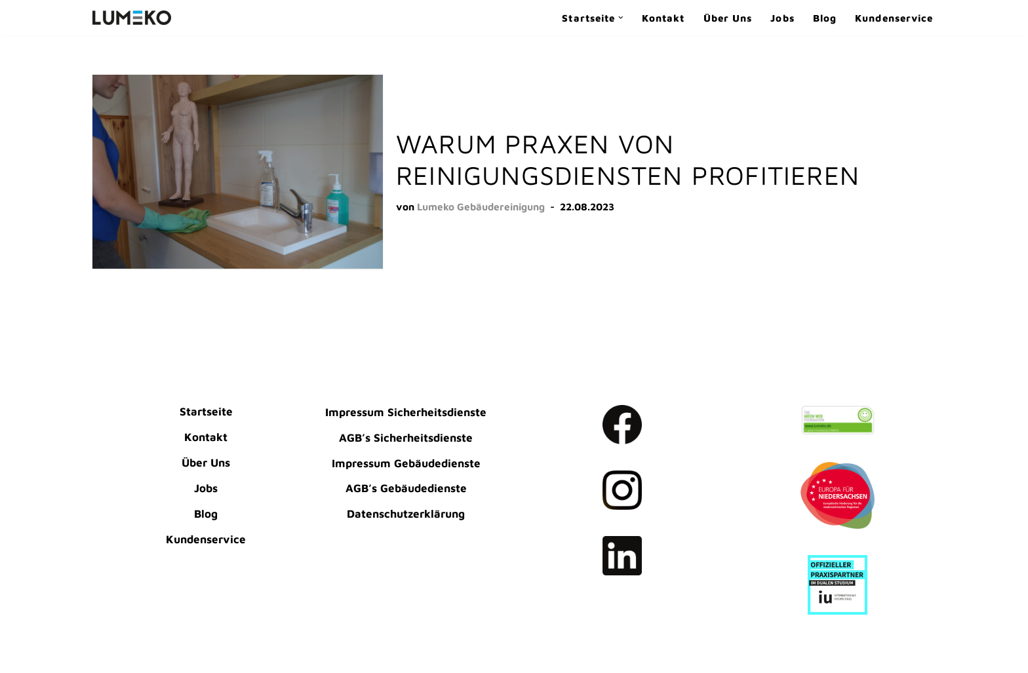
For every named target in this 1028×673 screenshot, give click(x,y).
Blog (825, 18)
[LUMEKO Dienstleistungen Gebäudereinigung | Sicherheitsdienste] (131, 17)
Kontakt (663, 18)
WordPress (120, 656)
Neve (105, 637)
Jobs (782, 18)
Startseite (206, 411)
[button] (620, 17)
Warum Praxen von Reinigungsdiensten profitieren (628, 159)
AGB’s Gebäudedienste (406, 488)
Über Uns (728, 18)
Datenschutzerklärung (406, 513)
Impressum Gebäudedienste (406, 463)
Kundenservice (894, 18)
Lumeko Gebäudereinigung (481, 206)
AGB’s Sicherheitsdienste (406, 437)
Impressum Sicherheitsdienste (405, 412)
